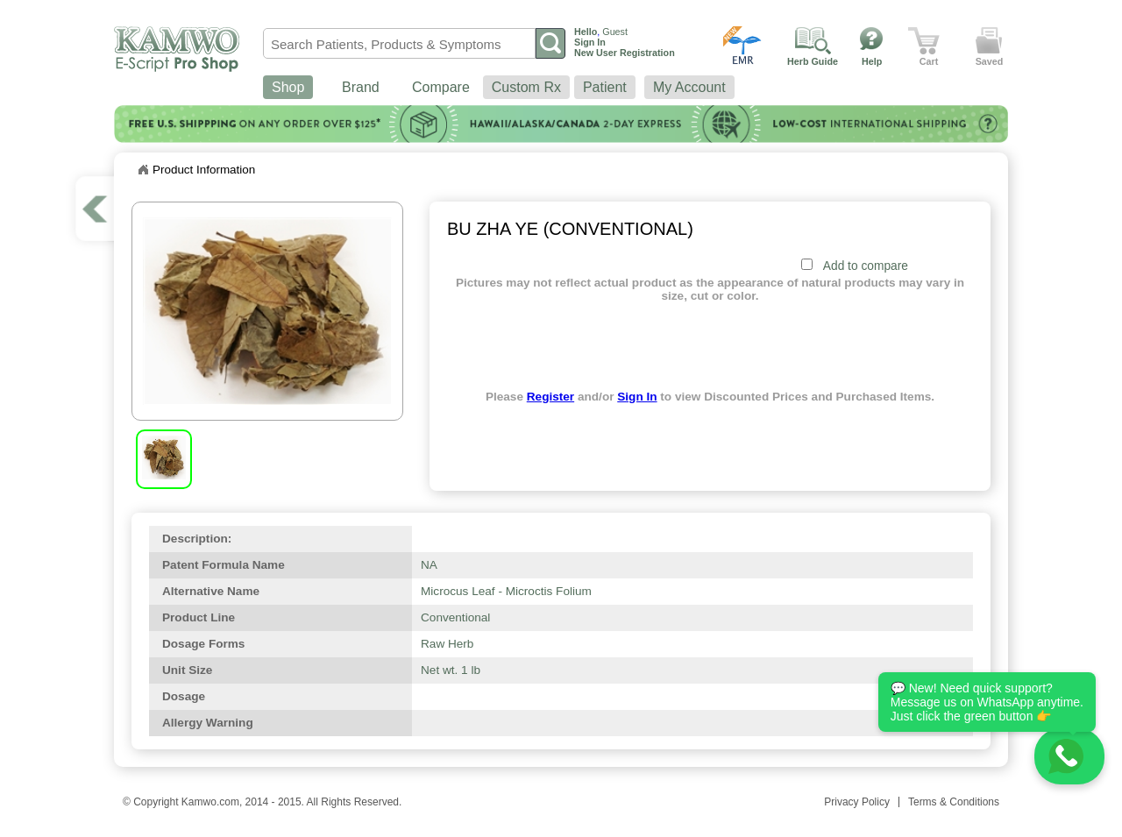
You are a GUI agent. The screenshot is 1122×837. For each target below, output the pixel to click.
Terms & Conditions (953, 802)
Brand (361, 87)
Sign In (637, 396)
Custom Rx (526, 87)
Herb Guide (812, 61)
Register (550, 396)
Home (143, 170)
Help (872, 61)
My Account (689, 87)
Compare (441, 87)
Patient (605, 87)
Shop (288, 87)
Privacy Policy (857, 802)
